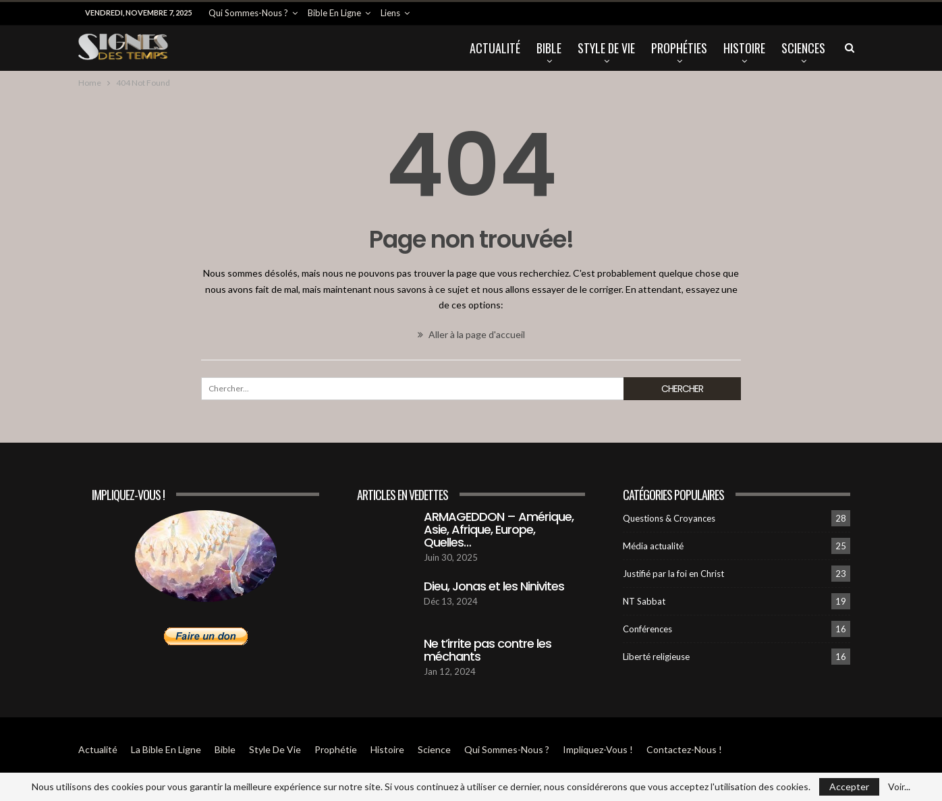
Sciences (803, 48)
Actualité (495, 48)
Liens (390, 12)
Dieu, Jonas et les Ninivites (494, 586)
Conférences (647, 629)
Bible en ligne (334, 12)
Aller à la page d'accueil (471, 334)
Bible (548, 48)
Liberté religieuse (656, 656)
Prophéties (679, 48)
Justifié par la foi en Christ (673, 573)
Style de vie (606, 48)
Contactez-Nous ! (684, 749)
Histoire (744, 48)
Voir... (899, 787)
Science (434, 749)
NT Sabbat (644, 601)
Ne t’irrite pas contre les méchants (487, 650)
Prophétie (335, 749)
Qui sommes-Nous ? (248, 12)
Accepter (849, 786)
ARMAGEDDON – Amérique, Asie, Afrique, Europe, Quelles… (499, 529)
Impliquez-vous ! (598, 749)
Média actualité (653, 546)
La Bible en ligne (166, 749)
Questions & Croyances (669, 518)
